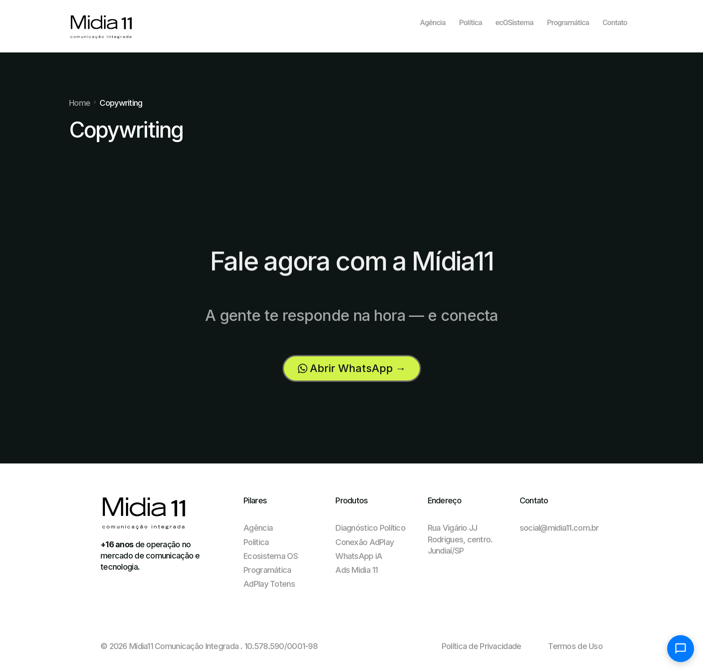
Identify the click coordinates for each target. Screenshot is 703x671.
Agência (433, 22)
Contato (615, 22)
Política (470, 22)
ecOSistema (514, 22)
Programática (568, 22)
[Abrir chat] (680, 648)
